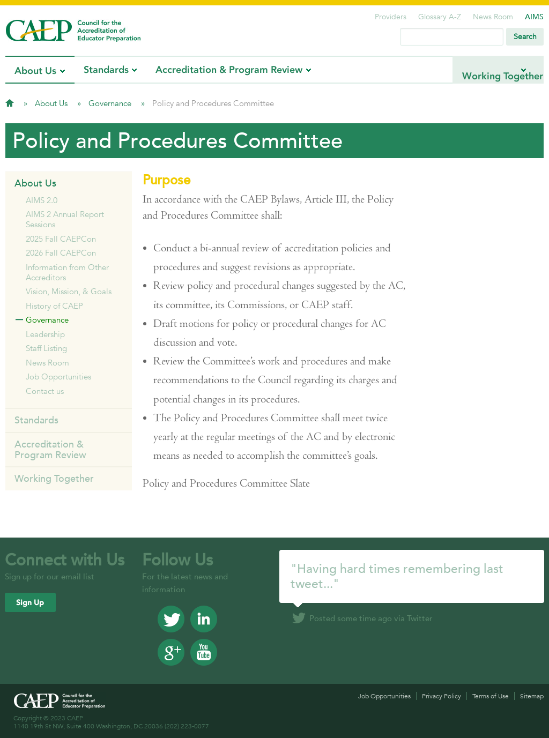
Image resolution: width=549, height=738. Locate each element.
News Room (493, 16)
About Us (35, 71)
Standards (106, 70)
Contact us (45, 391)
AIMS (534, 16)
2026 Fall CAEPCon (61, 253)
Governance (110, 103)
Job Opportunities (58, 376)
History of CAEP (54, 306)
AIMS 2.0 (41, 200)
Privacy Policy (441, 696)
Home (9, 103)
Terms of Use (490, 696)
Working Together (475, 70)
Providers (390, 16)
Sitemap (532, 696)
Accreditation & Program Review (228, 70)
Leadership (45, 334)
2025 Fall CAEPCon (61, 239)
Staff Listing (46, 348)
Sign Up (30, 602)
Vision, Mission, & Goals (69, 291)
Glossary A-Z (439, 16)
